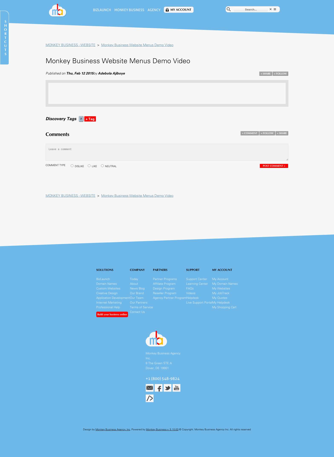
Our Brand (137, 293)
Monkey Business (129, 10)
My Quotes (219, 298)
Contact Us (137, 312)
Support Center (196, 279)
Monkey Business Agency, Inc (112, 429)
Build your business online (112, 314)
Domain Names (106, 284)
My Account (180, 10)
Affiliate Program (164, 284)
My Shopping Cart (224, 307)
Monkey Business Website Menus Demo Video (137, 45)
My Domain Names (225, 284)
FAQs (190, 288)
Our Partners (138, 302)
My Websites (221, 288)
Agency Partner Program (169, 298)
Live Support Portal (199, 302)
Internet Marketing (109, 302)
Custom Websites (108, 288)
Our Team (136, 298)
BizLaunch (102, 10)
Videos (190, 293)
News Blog (137, 288)
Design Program (164, 288)
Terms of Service (141, 307)
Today (134, 279)
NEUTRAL (111, 166)
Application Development (113, 298)
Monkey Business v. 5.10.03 (162, 429)
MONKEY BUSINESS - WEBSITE (70, 45)
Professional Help (108, 307)
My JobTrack (220, 293)
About (134, 284)
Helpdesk (192, 298)
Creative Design (107, 293)
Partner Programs (165, 279)
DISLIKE (79, 166)
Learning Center (197, 284)
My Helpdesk (221, 302)
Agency (154, 10)
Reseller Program (164, 293)
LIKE (94, 166)
